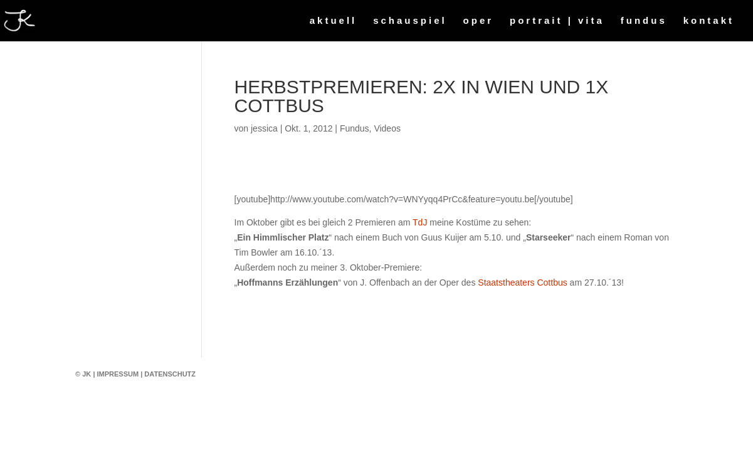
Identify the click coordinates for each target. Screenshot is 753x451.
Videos (387, 128)
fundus (644, 21)
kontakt (708, 21)
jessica (264, 128)
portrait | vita (557, 21)
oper (478, 21)
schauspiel (410, 21)
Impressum (118, 374)
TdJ (420, 222)
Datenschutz (170, 374)
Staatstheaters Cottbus (522, 282)
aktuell (333, 21)
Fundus (354, 128)
